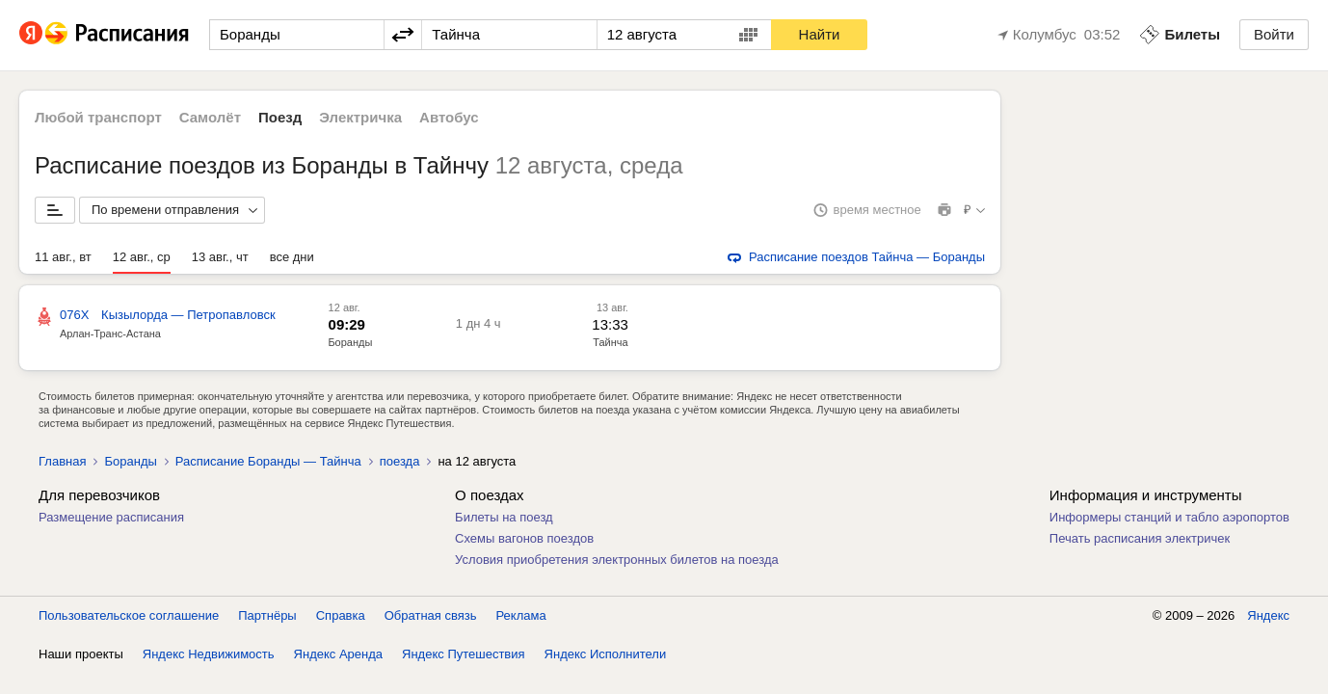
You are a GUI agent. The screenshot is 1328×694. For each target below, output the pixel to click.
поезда (400, 461)
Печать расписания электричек (1139, 538)
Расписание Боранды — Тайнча (268, 461)
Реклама (521, 615)
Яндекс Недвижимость (209, 654)
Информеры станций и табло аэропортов (1169, 517)
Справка (340, 615)
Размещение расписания (111, 517)
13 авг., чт (220, 257)
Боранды (350, 342)
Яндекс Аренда (338, 654)
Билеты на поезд (504, 517)
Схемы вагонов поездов (524, 538)
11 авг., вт (63, 257)
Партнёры (267, 615)
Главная (62, 461)
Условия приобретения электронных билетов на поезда (617, 559)
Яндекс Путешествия (463, 654)
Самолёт (210, 117)
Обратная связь (431, 615)
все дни (292, 257)
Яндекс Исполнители (605, 654)
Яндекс (1268, 615)
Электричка (360, 117)
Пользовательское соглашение (129, 615)
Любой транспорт (98, 117)
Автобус (449, 117)
